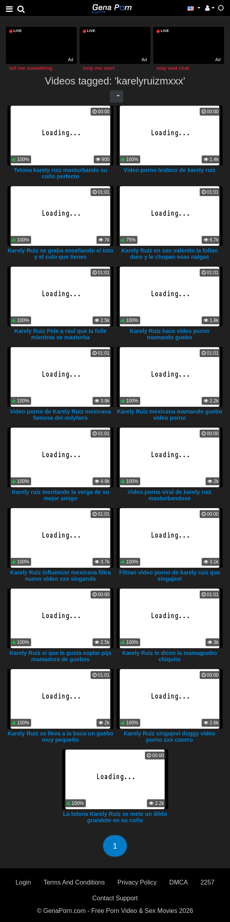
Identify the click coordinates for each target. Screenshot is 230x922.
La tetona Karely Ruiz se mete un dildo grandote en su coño (115, 817)
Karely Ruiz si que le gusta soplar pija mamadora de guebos (60, 656)
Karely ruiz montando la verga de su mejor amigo (60, 495)
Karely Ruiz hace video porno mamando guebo (170, 334)
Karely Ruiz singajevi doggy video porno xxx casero (169, 736)
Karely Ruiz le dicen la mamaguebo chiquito (169, 656)
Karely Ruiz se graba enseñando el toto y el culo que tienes (60, 253)
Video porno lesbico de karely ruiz (169, 170)
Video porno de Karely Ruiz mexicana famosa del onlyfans (60, 414)
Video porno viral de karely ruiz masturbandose (169, 495)
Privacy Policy (137, 882)
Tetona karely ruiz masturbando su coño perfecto (60, 173)
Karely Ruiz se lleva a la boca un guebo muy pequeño (60, 736)
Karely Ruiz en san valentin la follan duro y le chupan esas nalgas (169, 253)
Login (23, 882)
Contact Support (115, 898)
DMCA (178, 882)
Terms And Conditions (74, 882)
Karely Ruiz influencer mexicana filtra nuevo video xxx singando (60, 575)
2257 (207, 882)
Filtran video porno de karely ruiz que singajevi (169, 575)
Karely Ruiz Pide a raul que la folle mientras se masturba (60, 334)
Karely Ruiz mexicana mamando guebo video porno (169, 414)
